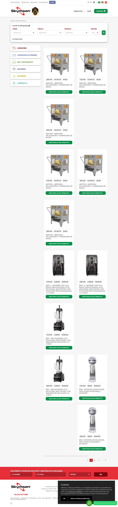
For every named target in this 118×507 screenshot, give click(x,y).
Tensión (94, 29)
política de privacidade (75, 492)
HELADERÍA (19, 69)
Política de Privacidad (18, 499)
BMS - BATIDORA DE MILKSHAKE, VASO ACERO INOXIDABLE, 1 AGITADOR (92, 391)
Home (12, 21)
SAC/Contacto (43, 2)
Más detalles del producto (59, 92)
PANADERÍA (19, 76)
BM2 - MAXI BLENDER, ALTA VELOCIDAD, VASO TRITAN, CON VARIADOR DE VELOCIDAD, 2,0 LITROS (58, 341)
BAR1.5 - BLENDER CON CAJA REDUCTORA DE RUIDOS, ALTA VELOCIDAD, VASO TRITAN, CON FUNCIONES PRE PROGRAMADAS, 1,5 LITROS (59, 289)
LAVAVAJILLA (19, 83)
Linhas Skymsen (20, 21)
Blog (89, 11)
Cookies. (65, 485)
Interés (73, 474)
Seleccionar (17, 33)
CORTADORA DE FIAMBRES (24, 55)
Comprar (101, 11)
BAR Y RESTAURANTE (22, 62)
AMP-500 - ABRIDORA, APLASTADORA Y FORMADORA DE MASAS (59, 186)
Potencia (67, 29)
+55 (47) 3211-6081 (21, 494)
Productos (25, 2)
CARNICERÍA (19, 48)
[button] (52, 2)
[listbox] (24, 32)
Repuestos (33, 2)
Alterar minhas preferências (80, 498)
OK (101, 474)
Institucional (15, 2)
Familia (40, 29)
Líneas (14, 29)
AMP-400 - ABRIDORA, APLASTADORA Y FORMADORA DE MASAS (59, 85)
